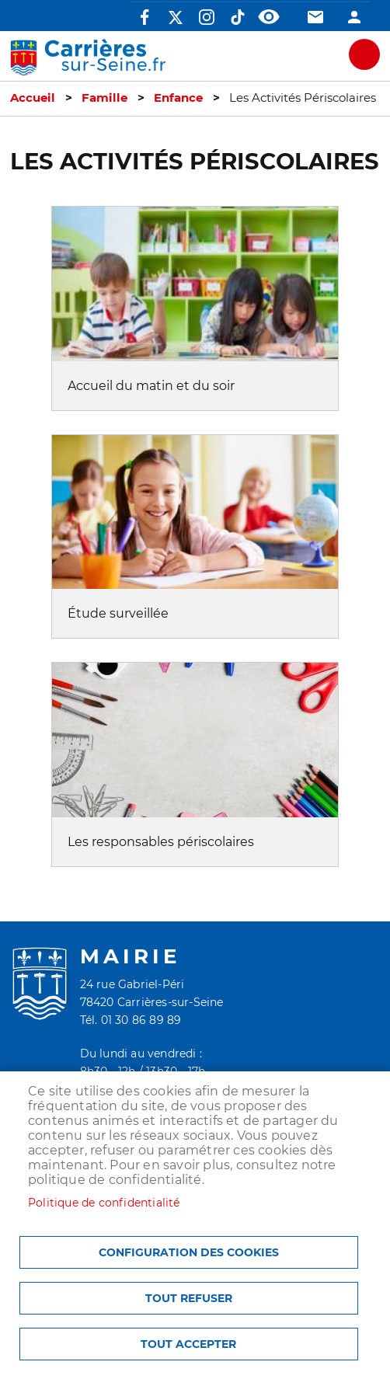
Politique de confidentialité (104, 1202)
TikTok (237, 17)
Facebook (144, 17)
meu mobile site (364, 54)
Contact (315, 17)
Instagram (206, 17)
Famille (104, 98)
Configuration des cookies (189, 1252)
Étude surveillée (118, 613)
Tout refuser (188, 1298)
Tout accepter (188, 1344)
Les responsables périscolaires (161, 841)
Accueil (32, 98)
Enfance (178, 98)
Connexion (354, 17)
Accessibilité (268, 17)
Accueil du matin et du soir (151, 385)
